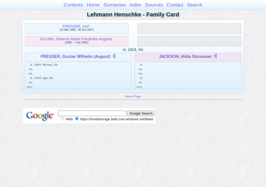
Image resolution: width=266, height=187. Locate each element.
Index (135, 5)
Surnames (114, 5)
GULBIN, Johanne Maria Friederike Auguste (76, 39)
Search (194, 5)
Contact (175, 5)
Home (93, 5)
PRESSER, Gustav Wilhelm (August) (75, 56)
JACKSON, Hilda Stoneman (185, 56)
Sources (154, 5)
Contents (73, 5)
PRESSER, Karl (76, 26)
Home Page (133, 96)
